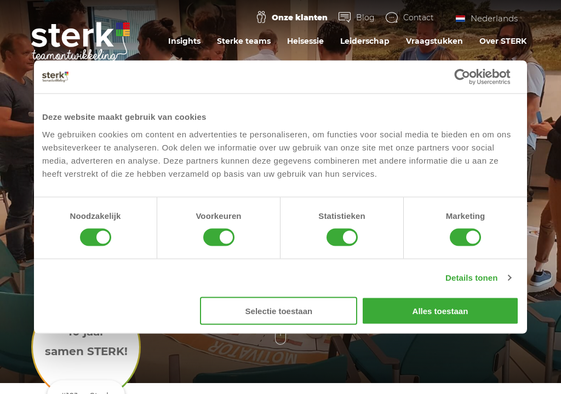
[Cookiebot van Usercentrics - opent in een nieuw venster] (471, 77)
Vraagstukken (434, 41)
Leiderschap (365, 41)
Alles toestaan (440, 310)
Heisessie (305, 41)
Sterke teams (244, 41)
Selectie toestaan (279, 310)
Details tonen (471, 277)
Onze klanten (300, 17)
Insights (184, 41)
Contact (418, 17)
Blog (365, 17)
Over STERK (502, 41)
